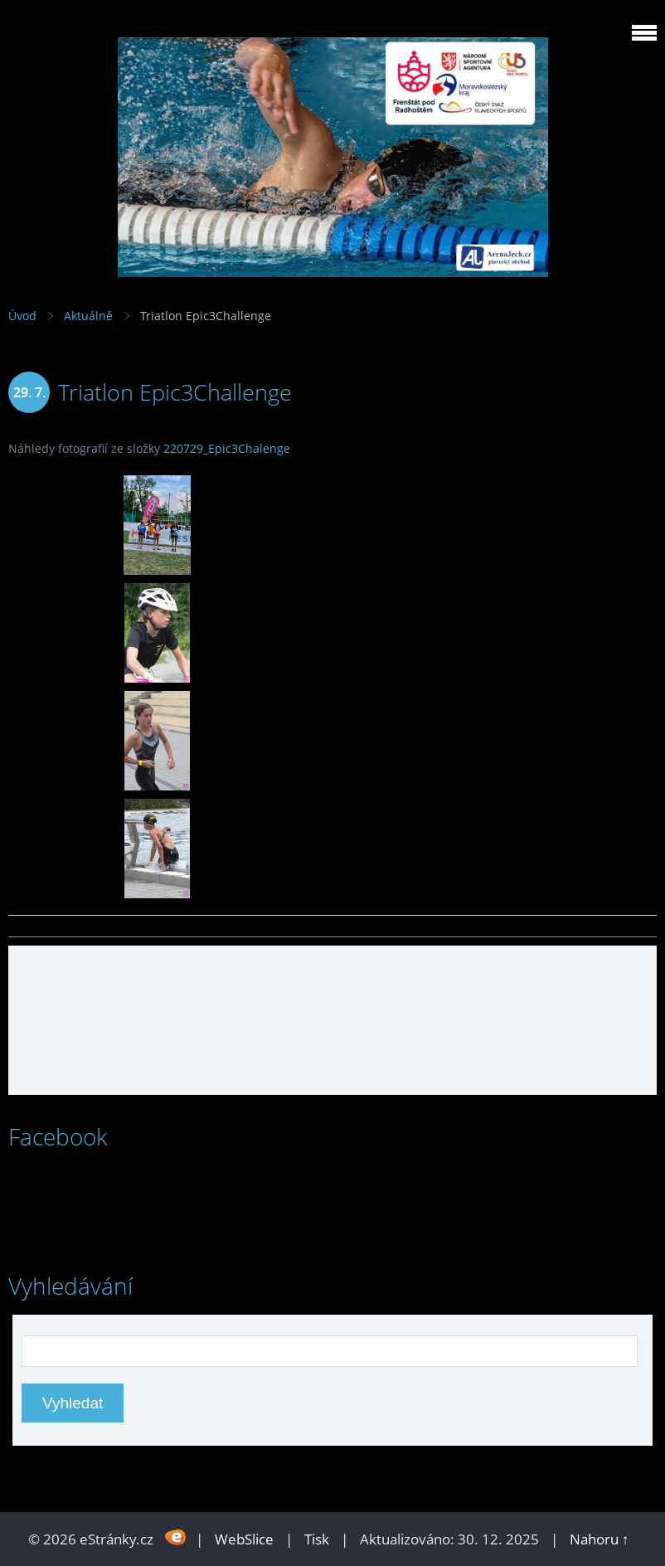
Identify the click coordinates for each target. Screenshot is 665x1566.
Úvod (22, 315)
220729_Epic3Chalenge (226, 448)
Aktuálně (88, 315)
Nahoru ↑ (599, 1539)
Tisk (316, 1539)
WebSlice (244, 1539)
